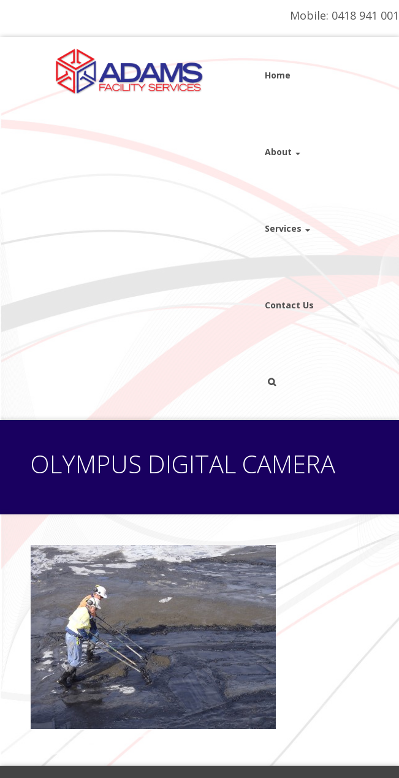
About (282, 152)
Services (287, 228)
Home (278, 75)
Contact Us (289, 305)
